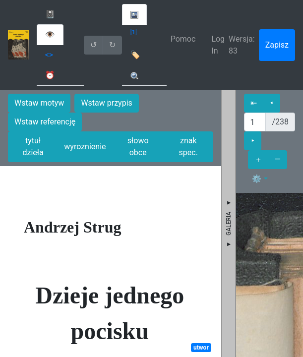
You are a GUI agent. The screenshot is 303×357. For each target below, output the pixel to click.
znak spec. (188, 146)
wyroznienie (85, 146)
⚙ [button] (257, 178)
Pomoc (183, 39)
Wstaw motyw (39, 103)
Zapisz (277, 45)
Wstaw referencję (44, 121)
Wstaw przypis (106, 103)
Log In (218, 45)
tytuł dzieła (32, 146)
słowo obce (138, 146)
